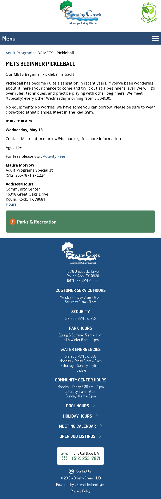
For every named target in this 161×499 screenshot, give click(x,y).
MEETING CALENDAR (77, 426)
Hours (11, 204)
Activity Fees (54, 156)
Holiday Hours (77, 416)
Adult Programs (20, 52)
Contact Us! (84, 471)
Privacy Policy (80, 491)
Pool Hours (77, 405)
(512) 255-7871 (86, 458)
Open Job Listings (77, 436)
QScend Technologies (90, 484)
